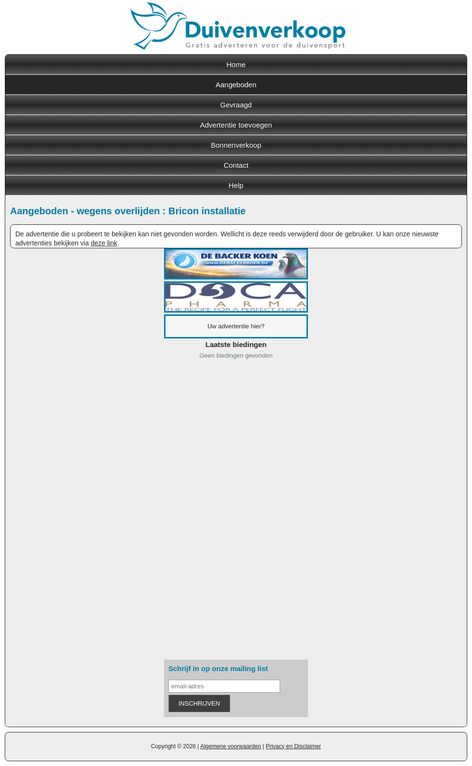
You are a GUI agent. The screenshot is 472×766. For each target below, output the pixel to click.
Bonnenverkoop (236, 145)
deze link (104, 243)
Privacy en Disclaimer (293, 746)
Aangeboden (235, 85)
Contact (236, 165)
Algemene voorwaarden (230, 746)
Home (236, 64)
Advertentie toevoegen (236, 125)
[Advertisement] (236, 511)
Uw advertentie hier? (235, 326)
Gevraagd (236, 105)
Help (236, 185)
